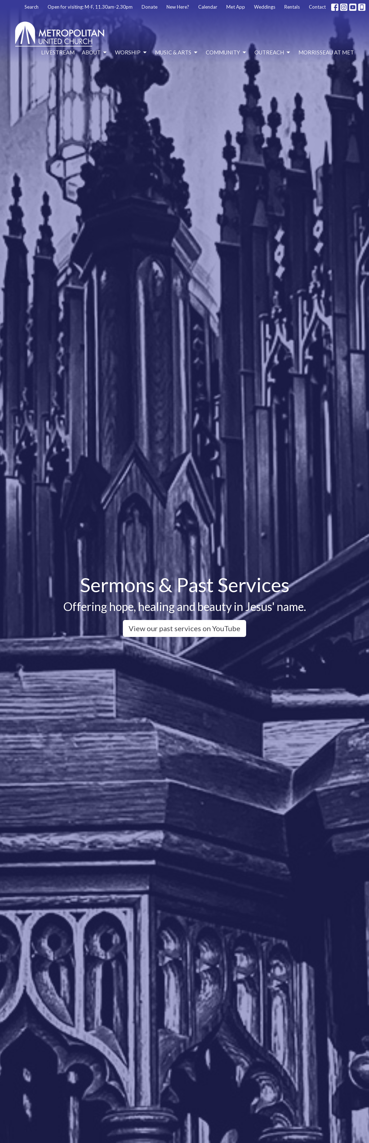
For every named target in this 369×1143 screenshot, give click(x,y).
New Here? (177, 7)
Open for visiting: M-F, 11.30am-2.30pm (90, 7)
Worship (131, 52)
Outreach (272, 52)
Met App (235, 7)
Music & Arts (177, 52)
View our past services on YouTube (184, 628)
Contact (317, 7)
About (95, 52)
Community (226, 52)
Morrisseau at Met (326, 52)
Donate (149, 7)
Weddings (264, 7)
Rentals (292, 7)
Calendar (207, 7)
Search (32, 7)
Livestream (58, 52)
